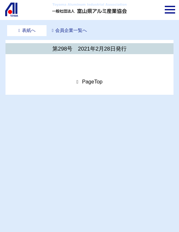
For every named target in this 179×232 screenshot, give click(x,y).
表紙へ (29, 30)
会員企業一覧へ (71, 30)
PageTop (92, 81)
